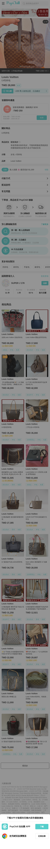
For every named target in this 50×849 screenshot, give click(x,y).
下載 (42, 827)
